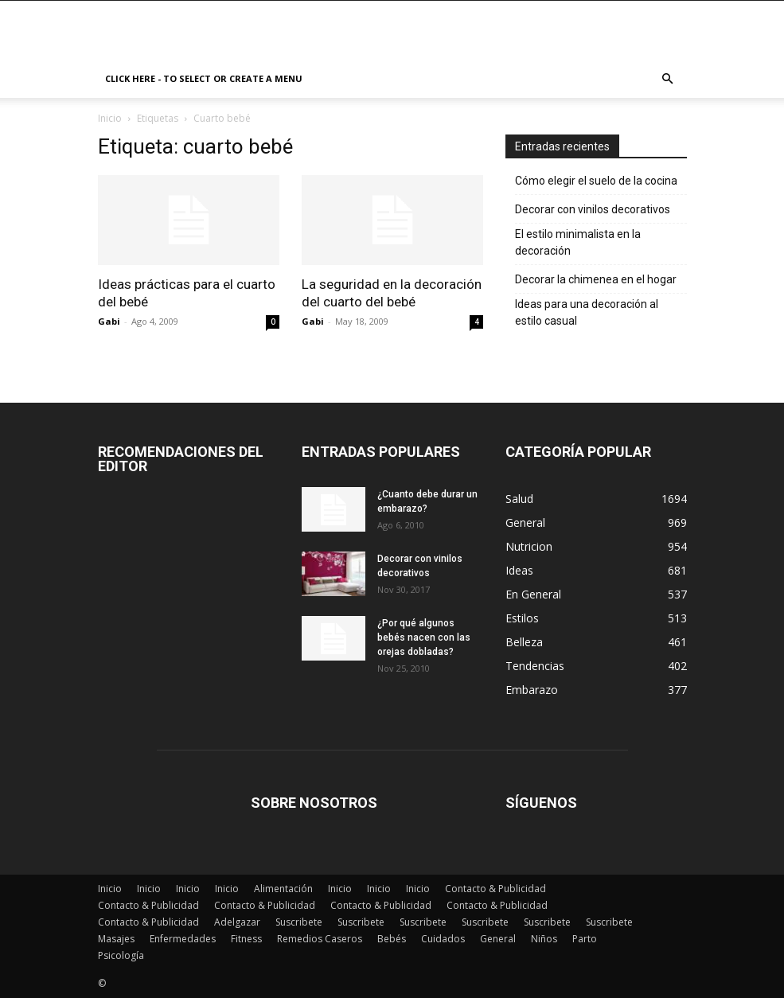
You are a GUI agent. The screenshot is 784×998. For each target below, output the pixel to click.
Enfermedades (183, 938)
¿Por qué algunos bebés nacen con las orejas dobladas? (423, 637)
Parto (584, 938)
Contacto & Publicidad (495, 888)
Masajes (116, 938)
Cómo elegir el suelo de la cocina (596, 180)
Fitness (246, 938)
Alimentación (283, 888)
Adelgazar (237, 922)
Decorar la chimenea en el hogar (596, 279)
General (498, 938)
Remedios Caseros (319, 938)
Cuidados (443, 938)
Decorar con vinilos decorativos (592, 209)
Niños (544, 938)
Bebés (391, 938)
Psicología (121, 955)
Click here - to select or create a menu (203, 78)
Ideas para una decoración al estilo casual (586, 312)
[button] (668, 79)
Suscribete (298, 922)
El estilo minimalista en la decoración (578, 242)
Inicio (110, 118)
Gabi (109, 321)
